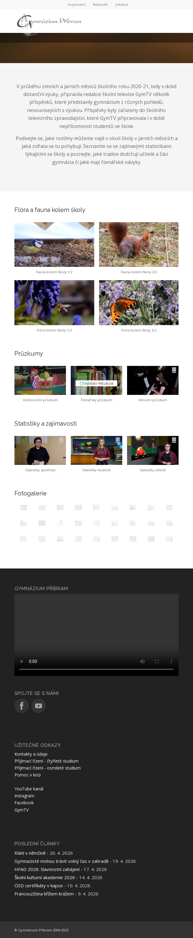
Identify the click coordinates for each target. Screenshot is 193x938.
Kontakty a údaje (31, 754)
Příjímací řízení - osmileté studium (47, 768)
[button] (54, 251)
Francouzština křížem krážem (44, 894)
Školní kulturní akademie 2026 (44, 877)
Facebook (24, 802)
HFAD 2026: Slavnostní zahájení (46, 869)
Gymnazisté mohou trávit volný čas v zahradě (61, 861)
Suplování (77, 4)
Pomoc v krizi (27, 775)
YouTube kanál (28, 789)
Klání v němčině (29, 853)
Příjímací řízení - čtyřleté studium (46, 761)
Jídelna (121, 4)
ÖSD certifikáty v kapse (38, 885)
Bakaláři (100, 4)
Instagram (24, 796)
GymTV (21, 810)
